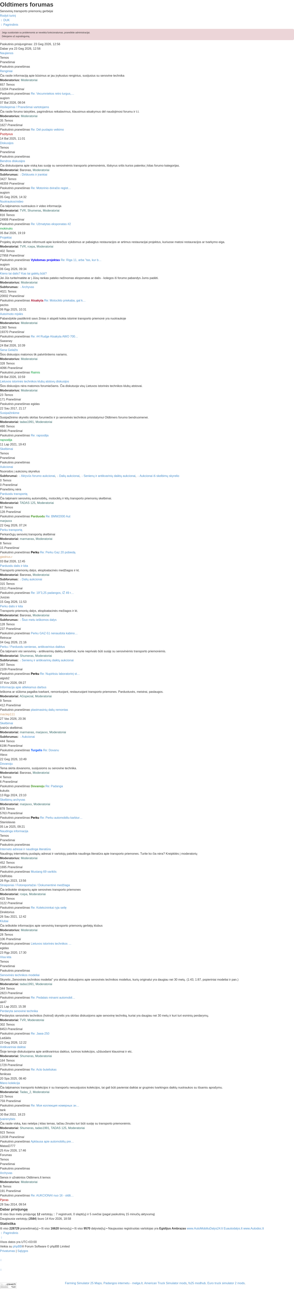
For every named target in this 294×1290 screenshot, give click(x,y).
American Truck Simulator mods (165, 1283)
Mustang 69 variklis (44, 871)
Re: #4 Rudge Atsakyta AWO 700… (54, 336)
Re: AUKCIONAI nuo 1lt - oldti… (52, 1195)
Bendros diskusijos (12, 161)
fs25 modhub (197, 1283)
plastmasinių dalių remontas (49, 709)
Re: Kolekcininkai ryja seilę (49, 907)
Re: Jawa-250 (40, 1033)
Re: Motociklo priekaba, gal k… (65, 300)
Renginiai (6, 71)
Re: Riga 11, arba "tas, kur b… (81, 260)
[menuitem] (5, 20)
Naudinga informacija (14, 831)
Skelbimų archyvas (12, 799)
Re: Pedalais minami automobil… (53, 997)
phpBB (17, 1246)
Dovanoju (6, 763)
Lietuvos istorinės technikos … (51, 943)
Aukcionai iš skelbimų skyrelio (158, 475)
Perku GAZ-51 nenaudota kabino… (54, 633)
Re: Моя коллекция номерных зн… (55, 1105)
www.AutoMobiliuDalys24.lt (205, 1228)
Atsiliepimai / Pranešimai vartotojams (24, 107)
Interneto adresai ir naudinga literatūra (25, 849)
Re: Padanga (54, 786)
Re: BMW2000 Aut (58, 516)
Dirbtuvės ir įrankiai (33, 174)
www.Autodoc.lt (253, 1228)
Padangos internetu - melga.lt (123, 1283)
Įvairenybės (7, 1119)
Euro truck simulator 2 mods (226, 1283)
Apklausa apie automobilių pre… (52, 1141)
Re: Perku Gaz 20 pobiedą (57, 552)
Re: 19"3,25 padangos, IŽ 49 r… (52, 592)
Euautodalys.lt (233, 1228)
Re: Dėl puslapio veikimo (47, 129)
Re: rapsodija (40, 435)
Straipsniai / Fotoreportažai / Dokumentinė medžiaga (35, 885)
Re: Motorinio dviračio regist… (51, 188)
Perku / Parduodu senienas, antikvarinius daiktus (32, 646)
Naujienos (6, 53)
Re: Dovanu (51, 750)
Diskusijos (7, 143)
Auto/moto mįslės (11, 314)
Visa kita (5, 957)
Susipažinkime (9, 413)
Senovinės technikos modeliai (20, 975)
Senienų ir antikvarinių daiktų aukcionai (108, 475)
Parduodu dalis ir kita (14, 565)
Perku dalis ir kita (11, 606)
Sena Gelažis (9, 350)
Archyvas (26, 287)
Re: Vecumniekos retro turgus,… (52, 93)
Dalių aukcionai (68, 475)
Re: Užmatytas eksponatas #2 (51, 224)
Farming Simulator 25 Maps (83, 1283)
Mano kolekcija (10, 1083)
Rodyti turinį (8, 15)
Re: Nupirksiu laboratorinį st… (60, 673)
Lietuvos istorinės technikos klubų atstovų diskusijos (34, 381)
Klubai (4, 921)
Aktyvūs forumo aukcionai (37, 475)
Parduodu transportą (13, 493)
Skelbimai (6, 448)
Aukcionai (6, 466)
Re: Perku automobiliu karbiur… (61, 817)
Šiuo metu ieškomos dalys (38, 619)
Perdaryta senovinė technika (19, 1011)
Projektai (6, 237)
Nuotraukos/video (11, 201)
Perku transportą (11, 529)
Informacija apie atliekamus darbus (23, 687)
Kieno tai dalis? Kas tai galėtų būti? (23, 273)
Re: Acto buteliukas (44, 1069)
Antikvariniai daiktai (13, 1047)
